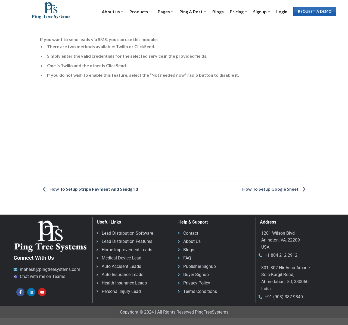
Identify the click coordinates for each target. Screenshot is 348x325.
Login (281, 11)
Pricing (238, 11)
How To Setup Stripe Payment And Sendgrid (89, 188)
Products (140, 11)
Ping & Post (192, 11)
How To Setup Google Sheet (275, 188)
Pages (165, 11)
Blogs (218, 11)
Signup (261, 11)
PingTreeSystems (211, 312)
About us (112, 11)
